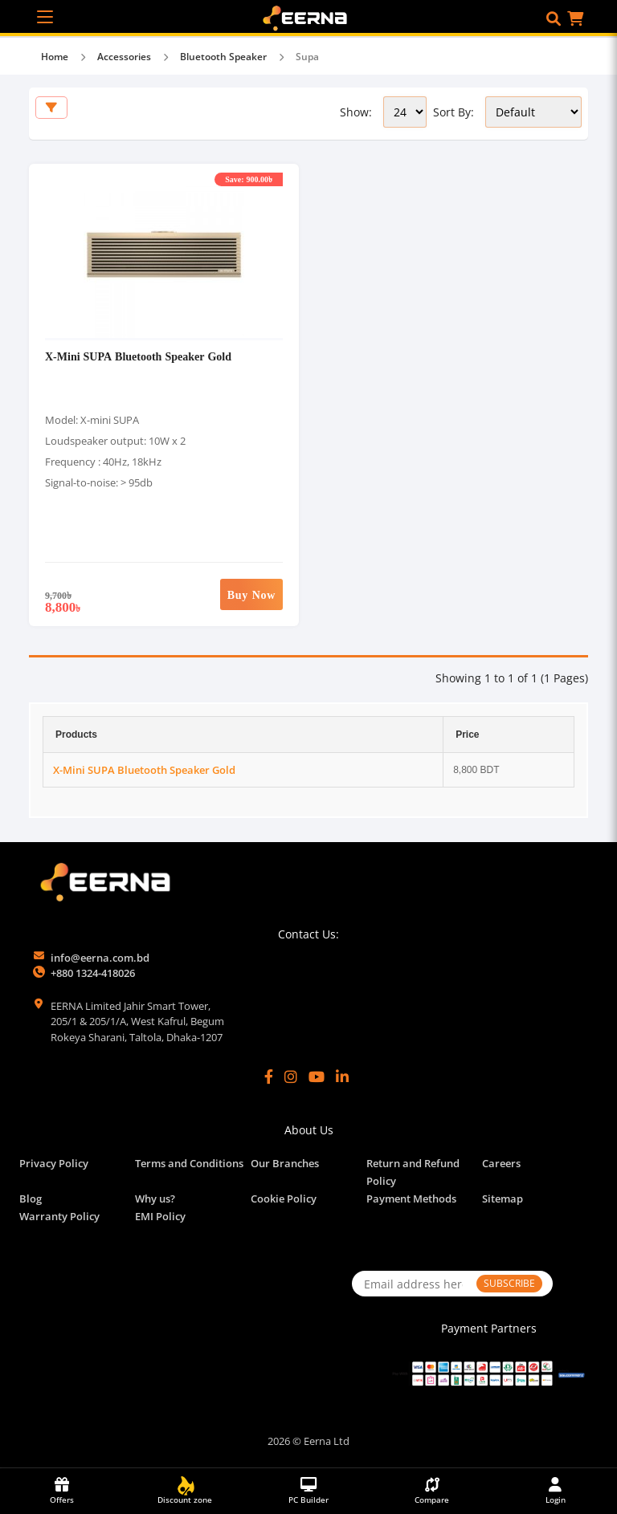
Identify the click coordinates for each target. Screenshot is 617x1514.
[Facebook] (268, 1076)
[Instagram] (290, 1076)
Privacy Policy (53, 1163)
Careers (501, 1163)
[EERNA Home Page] (309, 17)
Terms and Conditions (189, 1163)
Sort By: (453, 112)
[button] (553, 18)
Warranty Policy (59, 1216)
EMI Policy (160, 1216)
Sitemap (502, 1198)
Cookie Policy (284, 1198)
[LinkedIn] (342, 1076)
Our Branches (285, 1163)
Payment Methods (411, 1198)
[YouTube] (316, 1076)
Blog (30, 1198)
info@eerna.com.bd (100, 957)
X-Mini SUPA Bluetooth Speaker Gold (138, 356)
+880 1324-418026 (93, 973)
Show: (356, 112)
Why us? (155, 1198)
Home (54, 56)
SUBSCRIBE (509, 1283)
